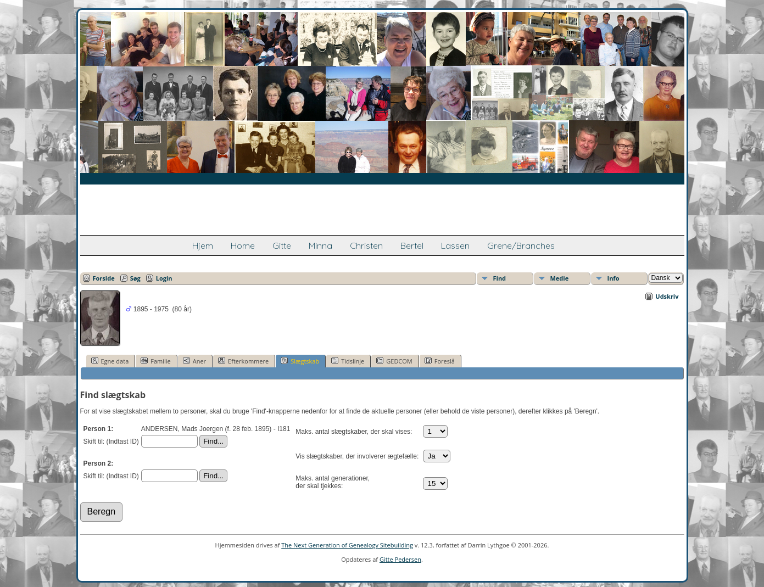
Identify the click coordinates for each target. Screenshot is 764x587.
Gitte (281, 245)
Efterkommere (243, 360)
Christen (366, 245)
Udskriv (666, 296)
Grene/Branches (521, 245)
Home (243, 245)
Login (164, 278)
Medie (559, 278)
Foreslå (440, 360)
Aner (194, 360)
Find (499, 278)
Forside (104, 278)
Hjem (202, 245)
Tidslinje (347, 360)
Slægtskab (300, 360)
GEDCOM (394, 360)
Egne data (110, 360)
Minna (320, 245)
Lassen (455, 245)
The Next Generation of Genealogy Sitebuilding (347, 545)
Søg (135, 278)
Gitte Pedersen (400, 559)
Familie (155, 360)
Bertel (411, 245)
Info (613, 278)
